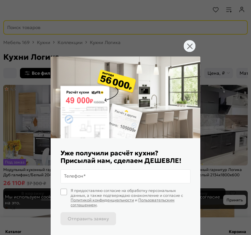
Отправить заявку (88, 219)
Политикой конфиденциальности (102, 199)
